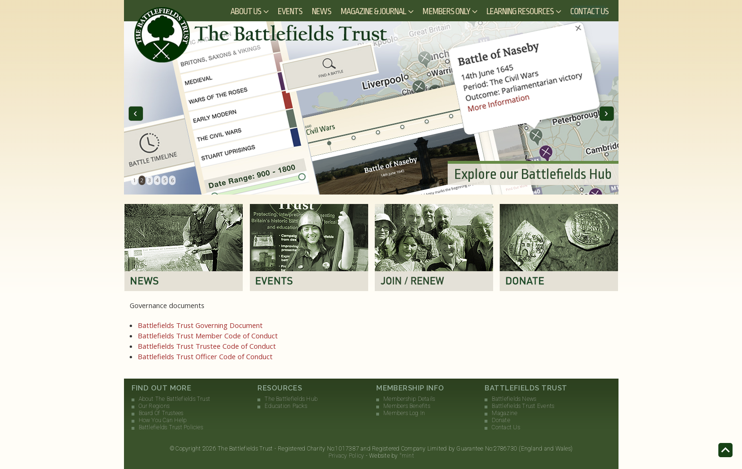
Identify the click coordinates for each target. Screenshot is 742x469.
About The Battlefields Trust (175, 399)
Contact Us (589, 11)
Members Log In (404, 413)
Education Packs (286, 406)
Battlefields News (514, 399)
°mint (406, 455)
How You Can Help (163, 420)
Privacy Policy (346, 455)
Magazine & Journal (373, 11)
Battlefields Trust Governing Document (200, 325)
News (321, 11)
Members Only (446, 11)
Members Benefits (406, 406)
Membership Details (409, 399)
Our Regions (154, 406)
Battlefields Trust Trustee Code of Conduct (207, 346)
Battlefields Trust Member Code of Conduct (208, 335)
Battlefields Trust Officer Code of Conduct (205, 356)
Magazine (504, 413)
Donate (501, 420)
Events (290, 11)
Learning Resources (520, 11)
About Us (245, 11)
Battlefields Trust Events (523, 406)
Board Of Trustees (161, 413)
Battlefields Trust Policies (171, 427)
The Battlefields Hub (291, 399)
